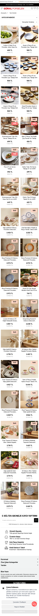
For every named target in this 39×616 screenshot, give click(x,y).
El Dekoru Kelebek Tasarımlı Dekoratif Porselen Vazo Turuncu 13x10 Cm (29, 441)
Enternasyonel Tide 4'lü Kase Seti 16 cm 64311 (9, 198)
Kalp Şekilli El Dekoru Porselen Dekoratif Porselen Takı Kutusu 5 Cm (9, 350)
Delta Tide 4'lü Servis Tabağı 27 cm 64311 (29, 168)
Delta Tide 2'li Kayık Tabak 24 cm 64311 (29, 198)
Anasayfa (3, 13)
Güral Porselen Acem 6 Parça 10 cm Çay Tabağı (29, 107)
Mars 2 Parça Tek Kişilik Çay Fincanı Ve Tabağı (29, 137)
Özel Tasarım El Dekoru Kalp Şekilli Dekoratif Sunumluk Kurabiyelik (9, 380)
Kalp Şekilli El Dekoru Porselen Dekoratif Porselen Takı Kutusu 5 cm (9, 229)
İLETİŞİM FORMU (19, 583)
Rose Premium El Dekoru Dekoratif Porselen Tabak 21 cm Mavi (10, 289)
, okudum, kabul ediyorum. (19, 524)
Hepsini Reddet (19, 607)
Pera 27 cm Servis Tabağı (9, 168)
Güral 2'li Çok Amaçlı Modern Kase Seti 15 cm (29, 289)
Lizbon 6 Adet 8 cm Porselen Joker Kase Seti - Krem (10, 46)
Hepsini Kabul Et (19, 611)
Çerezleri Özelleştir (19, 602)
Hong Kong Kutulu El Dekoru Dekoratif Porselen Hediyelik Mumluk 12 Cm (29, 320)
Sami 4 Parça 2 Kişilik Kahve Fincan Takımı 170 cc (29, 380)
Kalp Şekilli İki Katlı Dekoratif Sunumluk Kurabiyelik (10, 472)
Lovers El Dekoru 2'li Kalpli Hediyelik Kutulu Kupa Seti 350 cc (10, 320)
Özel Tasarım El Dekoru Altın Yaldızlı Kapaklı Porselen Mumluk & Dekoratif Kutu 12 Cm (9, 441)
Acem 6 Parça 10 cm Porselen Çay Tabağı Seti (29, 46)
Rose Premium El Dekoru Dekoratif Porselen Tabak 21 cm (10, 259)
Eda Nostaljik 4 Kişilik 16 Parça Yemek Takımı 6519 (29, 228)
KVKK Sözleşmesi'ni (14, 524)
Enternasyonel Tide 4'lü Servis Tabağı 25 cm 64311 (9, 137)
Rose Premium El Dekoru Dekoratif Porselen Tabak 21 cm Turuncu (29, 259)
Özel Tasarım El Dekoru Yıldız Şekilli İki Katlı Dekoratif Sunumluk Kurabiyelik (29, 411)
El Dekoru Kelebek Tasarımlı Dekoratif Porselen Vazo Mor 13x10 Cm (10, 502)
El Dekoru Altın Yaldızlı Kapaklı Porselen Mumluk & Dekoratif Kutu (29, 350)
